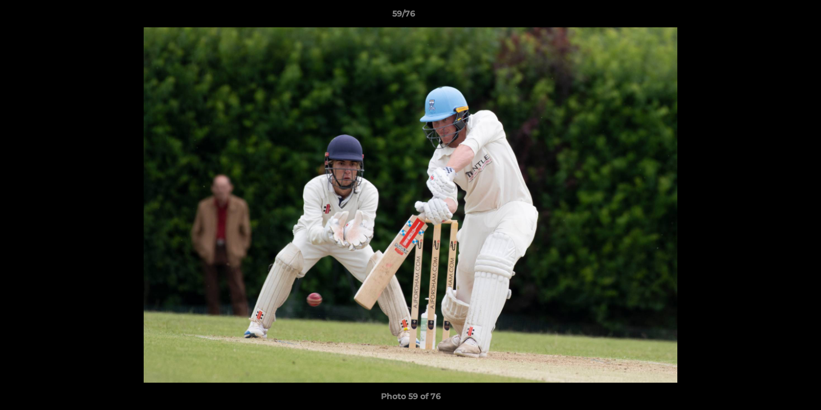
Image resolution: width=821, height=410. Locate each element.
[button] (773, 16)
